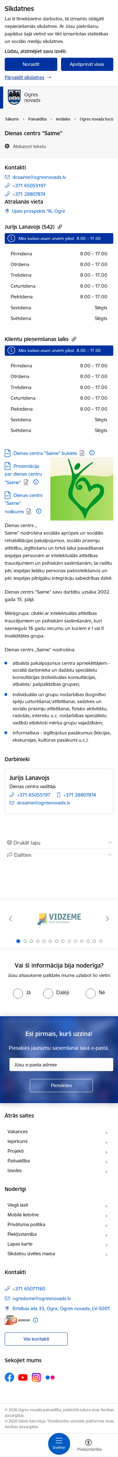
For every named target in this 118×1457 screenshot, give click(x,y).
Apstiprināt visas (87, 64)
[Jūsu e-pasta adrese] (61, 1064)
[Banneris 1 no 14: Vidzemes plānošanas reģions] (59, 919)
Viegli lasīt (18, 1205)
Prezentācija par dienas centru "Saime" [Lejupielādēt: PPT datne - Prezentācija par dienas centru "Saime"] (23, 474)
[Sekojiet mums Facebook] (9, 1377)
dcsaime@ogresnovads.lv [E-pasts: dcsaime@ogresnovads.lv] (39, 177)
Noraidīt (31, 64)
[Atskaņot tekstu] (29, 146)
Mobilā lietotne (23, 1215)
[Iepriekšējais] (10, 919)
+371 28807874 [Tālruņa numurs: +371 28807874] (29, 194)
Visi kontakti (36, 1339)
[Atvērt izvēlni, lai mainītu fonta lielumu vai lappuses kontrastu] (88, 1446)
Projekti (16, 1151)
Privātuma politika (26, 1224)
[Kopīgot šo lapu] (59, 855)
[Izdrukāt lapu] (59, 843)
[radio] (22, 992)
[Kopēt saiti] (59, 226)
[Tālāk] (107, 919)
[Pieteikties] (61, 1085)
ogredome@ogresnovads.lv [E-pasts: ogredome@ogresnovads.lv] (42, 1298)
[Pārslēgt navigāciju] (59, 1444)
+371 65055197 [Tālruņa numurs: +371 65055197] (29, 186)
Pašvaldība (19, 1161)
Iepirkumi (17, 1141)
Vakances (18, 1131)
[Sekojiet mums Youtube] (23, 1377)
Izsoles (15, 1170)
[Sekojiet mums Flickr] (50, 1377)
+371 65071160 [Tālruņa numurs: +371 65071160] (29, 1289)
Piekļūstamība (22, 1234)
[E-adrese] (17, 1320)
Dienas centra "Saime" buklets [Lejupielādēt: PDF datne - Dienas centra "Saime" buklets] (45, 453)
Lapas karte (20, 1244)
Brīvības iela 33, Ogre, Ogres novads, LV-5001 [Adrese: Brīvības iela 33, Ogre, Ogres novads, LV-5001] (61, 1308)
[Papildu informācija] (91, 452)
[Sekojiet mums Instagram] (36, 1377)
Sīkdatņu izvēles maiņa (31, 1254)
